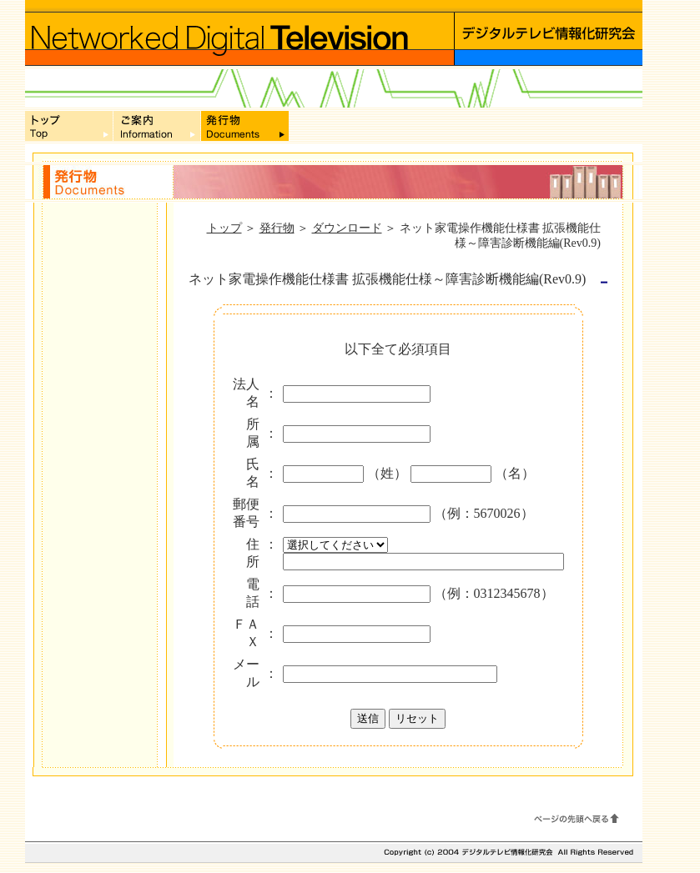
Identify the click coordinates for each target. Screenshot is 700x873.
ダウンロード (347, 228)
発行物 (277, 228)
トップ (224, 228)
